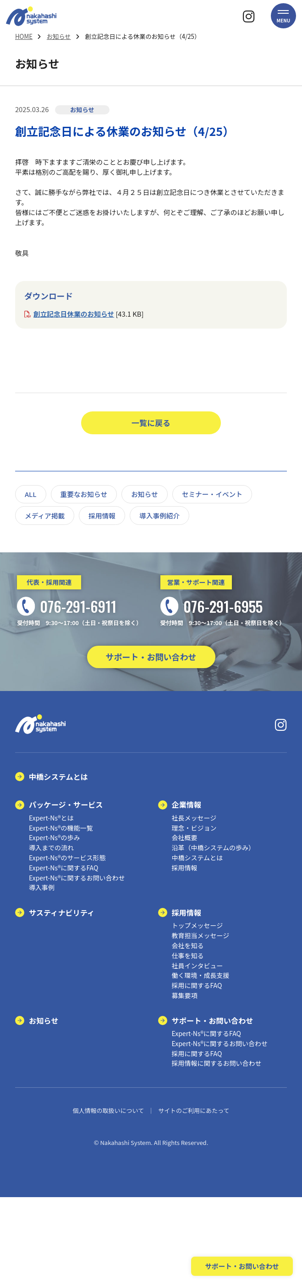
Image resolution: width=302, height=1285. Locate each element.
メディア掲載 (45, 515)
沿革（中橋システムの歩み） (213, 847)
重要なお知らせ (84, 494)
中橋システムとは (58, 776)
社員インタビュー (197, 965)
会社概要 (185, 837)
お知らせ (59, 36)
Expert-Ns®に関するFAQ (63, 867)
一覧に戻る (151, 422)
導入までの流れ (51, 847)
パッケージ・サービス (66, 804)
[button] (283, 15)
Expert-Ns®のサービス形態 (67, 857)
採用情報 (101, 515)
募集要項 (185, 995)
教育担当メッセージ (201, 935)
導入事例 (42, 887)
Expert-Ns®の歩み (54, 837)
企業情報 (187, 804)
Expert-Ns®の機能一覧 (61, 827)
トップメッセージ (197, 925)
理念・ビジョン (194, 827)
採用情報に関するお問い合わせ (217, 1063)
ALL (31, 494)
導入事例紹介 (159, 515)
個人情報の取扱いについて (108, 1110)
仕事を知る (188, 955)
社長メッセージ (194, 817)
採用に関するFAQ (197, 985)
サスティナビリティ (61, 912)
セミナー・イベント (212, 494)
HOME (24, 36)
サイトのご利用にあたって (193, 1110)
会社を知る (188, 945)
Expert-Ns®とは (51, 817)
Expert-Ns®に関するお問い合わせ (77, 877)
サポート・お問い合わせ (151, 657)
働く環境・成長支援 (201, 975)
